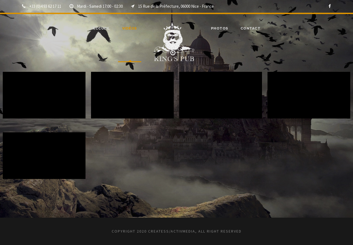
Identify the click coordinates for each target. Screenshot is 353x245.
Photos (220, 28)
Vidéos (131, 28)
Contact (249, 28)
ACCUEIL (103, 28)
